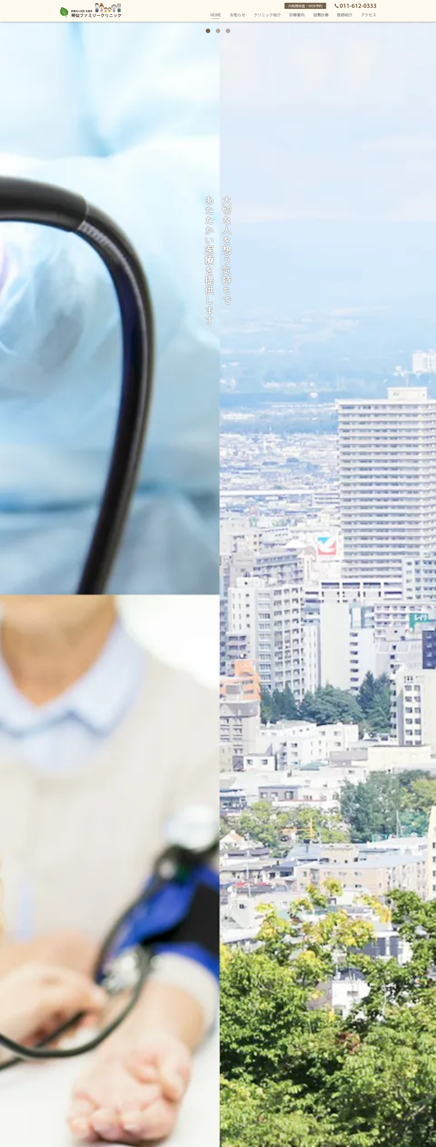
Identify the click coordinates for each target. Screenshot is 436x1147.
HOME (215, 15)
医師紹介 (345, 15)
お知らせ (237, 15)
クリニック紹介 (267, 15)
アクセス (368, 15)
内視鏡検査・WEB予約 (305, 5)
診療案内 (297, 15)
